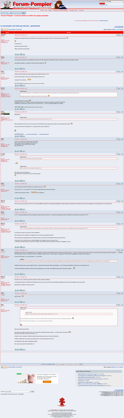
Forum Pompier (11, 29)
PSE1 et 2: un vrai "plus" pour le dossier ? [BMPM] (89, 383)
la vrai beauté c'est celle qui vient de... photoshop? (20, 26)
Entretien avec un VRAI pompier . (85, 382)
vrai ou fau (80, 380)
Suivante (121, 29)
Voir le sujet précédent (118, 27)
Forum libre (19, 29)
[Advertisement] (21, 20)
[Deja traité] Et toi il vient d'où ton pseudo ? (88, 374)
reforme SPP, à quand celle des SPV (86, 377)
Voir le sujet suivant (119, 26)
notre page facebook (44, 134)
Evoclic (56, 410)
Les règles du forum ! (19, 134)
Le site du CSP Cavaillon (31, 134)
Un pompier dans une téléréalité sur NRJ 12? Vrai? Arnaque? (92, 375)
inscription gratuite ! (103, 20)
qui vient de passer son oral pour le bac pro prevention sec (91, 385)
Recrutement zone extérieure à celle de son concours (90, 378)
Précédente (112, 29)
